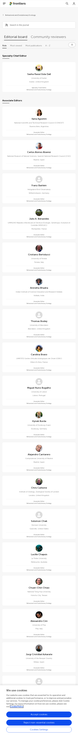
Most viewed (16, 45)
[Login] (74, 3)
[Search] (67, 3)
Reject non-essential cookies (39, 723)
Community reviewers (48, 37)
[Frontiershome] (17, 3)
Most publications (33, 45)
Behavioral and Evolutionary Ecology (20, 15)
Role (4, 45)
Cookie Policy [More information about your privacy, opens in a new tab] (16, 708)
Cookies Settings (39, 730)
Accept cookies (39, 715)
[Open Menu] (4, 3)
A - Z (47, 45)
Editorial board (15, 37)
